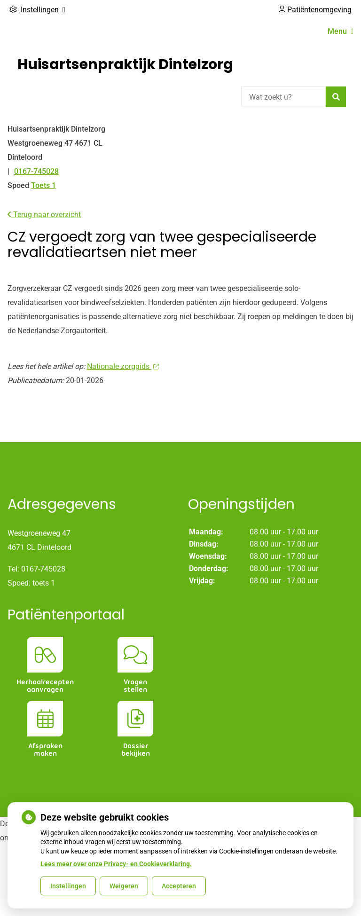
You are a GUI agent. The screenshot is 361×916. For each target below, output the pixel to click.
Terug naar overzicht (44, 214)
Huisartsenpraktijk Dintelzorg (125, 64)
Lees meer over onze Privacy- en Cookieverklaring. (116, 864)
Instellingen (68, 886)
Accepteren (179, 886)
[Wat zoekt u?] (283, 96)
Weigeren (124, 886)
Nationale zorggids (122, 366)
